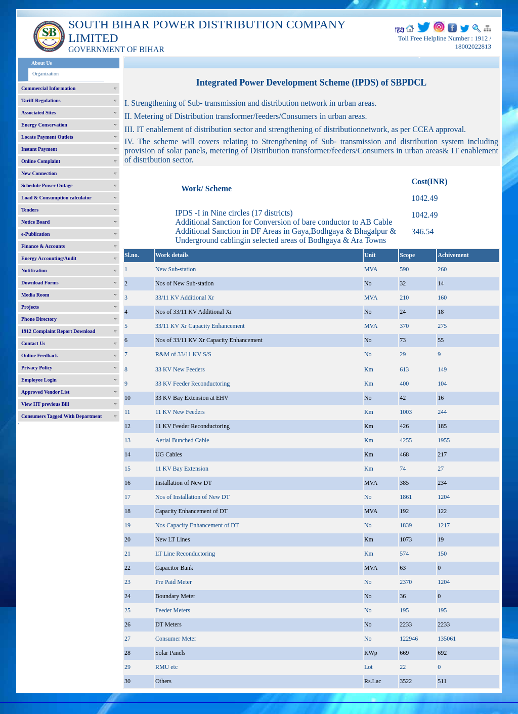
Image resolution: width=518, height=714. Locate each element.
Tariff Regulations (41, 100)
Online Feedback (39, 355)
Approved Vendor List (45, 392)
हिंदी (399, 30)
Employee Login (39, 380)
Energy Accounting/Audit (48, 258)
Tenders (29, 210)
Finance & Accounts (43, 246)
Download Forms (40, 282)
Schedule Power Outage (46, 185)
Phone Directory (39, 319)
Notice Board (35, 222)
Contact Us (33, 343)
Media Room (35, 295)
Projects (30, 307)
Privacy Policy (36, 367)
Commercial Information (48, 88)
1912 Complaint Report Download (58, 331)
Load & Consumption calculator (56, 197)
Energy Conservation (44, 125)
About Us (41, 63)
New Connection (39, 173)
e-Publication (35, 234)
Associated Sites (38, 112)
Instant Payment (39, 149)
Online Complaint (40, 161)
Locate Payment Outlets (47, 137)
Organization (45, 73)
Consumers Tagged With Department (61, 416)
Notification (34, 270)
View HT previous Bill (45, 404)
